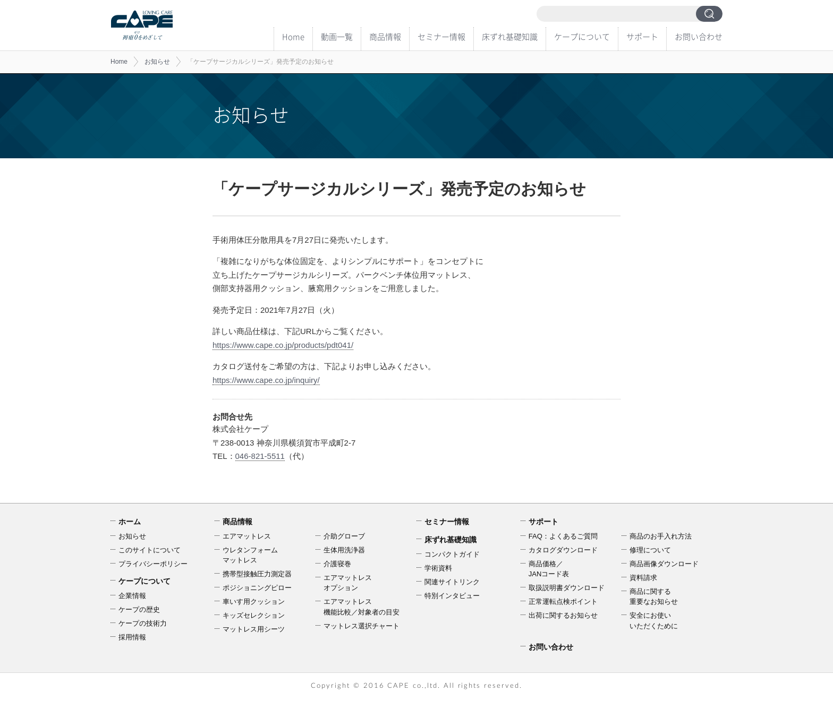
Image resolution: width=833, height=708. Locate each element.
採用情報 (132, 637)
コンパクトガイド (452, 554)
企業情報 (132, 596)
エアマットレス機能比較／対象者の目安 (362, 607)
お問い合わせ (698, 36)
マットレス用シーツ (254, 629)
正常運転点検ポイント (563, 601)
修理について (650, 550)
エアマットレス (247, 536)
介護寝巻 (337, 564)
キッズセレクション (254, 615)
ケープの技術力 (142, 623)
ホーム (129, 521)
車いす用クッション (254, 601)
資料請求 (643, 578)
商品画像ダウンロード (664, 564)
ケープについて (582, 36)
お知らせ (157, 61)
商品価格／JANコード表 (549, 569)
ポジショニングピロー (257, 588)
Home (293, 36)
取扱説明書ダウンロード (567, 588)
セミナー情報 (441, 36)
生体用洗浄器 (344, 550)
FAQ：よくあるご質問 (563, 536)
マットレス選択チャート (362, 626)
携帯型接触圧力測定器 (257, 574)
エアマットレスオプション (348, 583)
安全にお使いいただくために (654, 620)
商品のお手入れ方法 (661, 536)
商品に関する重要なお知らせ (654, 596)
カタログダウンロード (563, 550)
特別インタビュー (452, 596)
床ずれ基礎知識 (510, 36)
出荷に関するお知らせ (563, 615)
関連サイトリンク (452, 582)
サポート (642, 36)
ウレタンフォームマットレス (250, 555)
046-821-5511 (260, 455)
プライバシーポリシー (153, 564)
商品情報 (385, 36)
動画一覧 (337, 36)
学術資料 (438, 568)
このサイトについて (149, 550)
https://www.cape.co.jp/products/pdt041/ (282, 344)
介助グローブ (344, 536)
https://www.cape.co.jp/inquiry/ (266, 380)
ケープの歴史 (139, 609)
